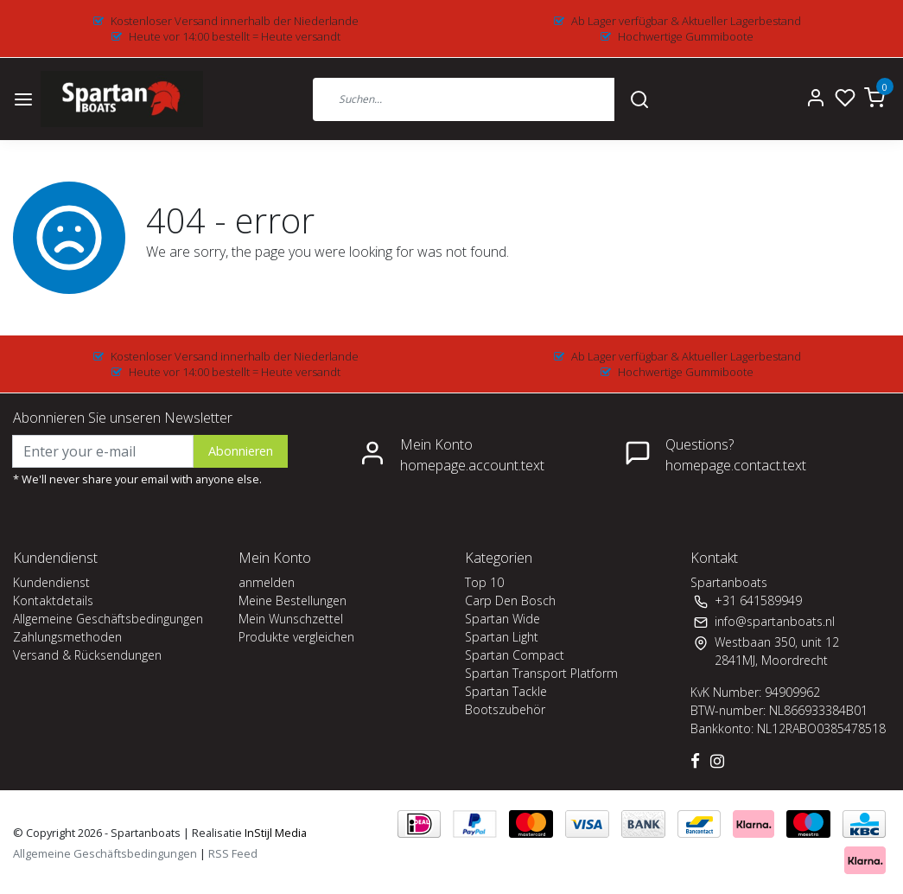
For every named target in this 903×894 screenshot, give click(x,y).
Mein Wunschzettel (290, 618)
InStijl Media (274, 832)
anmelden (266, 582)
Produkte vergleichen (296, 637)
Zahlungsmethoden (67, 637)
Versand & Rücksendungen (87, 655)
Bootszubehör (505, 709)
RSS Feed (233, 853)
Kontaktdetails (53, 600)
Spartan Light (501, 637)
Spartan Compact (514, 655)
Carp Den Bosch (510, 600)
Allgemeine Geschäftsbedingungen (108, 618)
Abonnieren (240, 451)
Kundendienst (51, 582)
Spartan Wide (502, 618)
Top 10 (484, 582)
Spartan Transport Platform (541, 673)
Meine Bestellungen (292, 600)
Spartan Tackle (506, 691)
